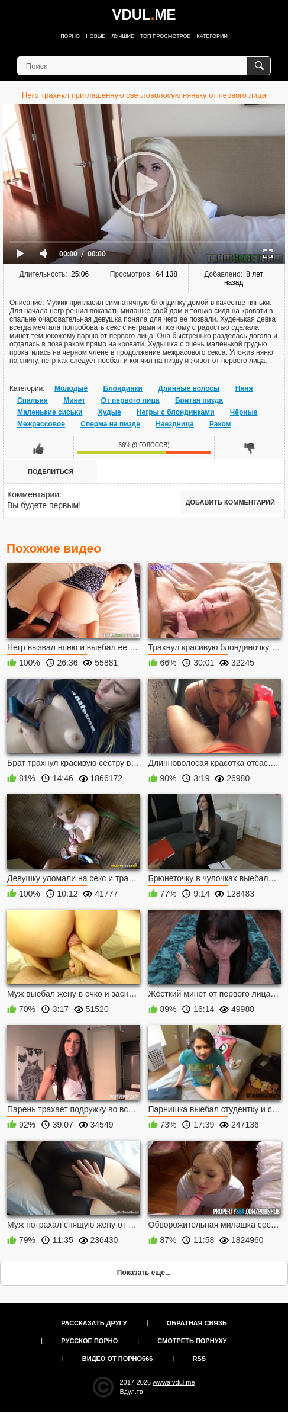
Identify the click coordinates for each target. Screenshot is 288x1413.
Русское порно (89, 1340)
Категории (212, 36)
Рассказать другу (94, 1323)
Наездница (174, 424)
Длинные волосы (188, 388)
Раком (220, 424)
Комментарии (33, 494)
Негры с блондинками (176, 412)
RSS (199, 1358)
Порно (70, 36)
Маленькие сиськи (49, 412)
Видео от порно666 (117, 1358)
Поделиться (50, 471)
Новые (95, 36)
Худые (109, 412)
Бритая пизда (199, 400)
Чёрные (244, 412)
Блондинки (123, 388)
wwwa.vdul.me (174, 1382)
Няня (244, 388)
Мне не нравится (249, 447)
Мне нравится (39, 447)
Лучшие (123, 36)
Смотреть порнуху (191, 1340)
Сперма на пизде (110, 424)
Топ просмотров (165, 36)
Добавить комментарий (230, 502)
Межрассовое (41, 424)
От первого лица (130, 400)
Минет (74, 400)
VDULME (144, 15)
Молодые (71, 388)
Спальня (32, 400)
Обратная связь (197, 1323)
